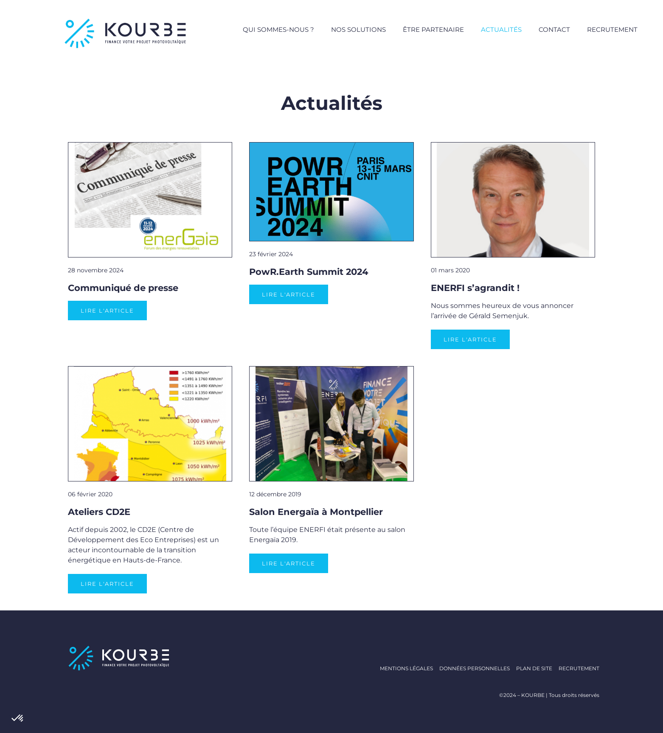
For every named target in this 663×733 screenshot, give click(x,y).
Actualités (501, 29)
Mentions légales (406, 668)
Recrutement (612, 29)
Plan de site (534, 668)
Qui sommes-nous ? (278, 29)
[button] (18, 718)
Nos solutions (358, 29)
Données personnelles (474, 668)
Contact (554, 29)
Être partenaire (433, 29)
